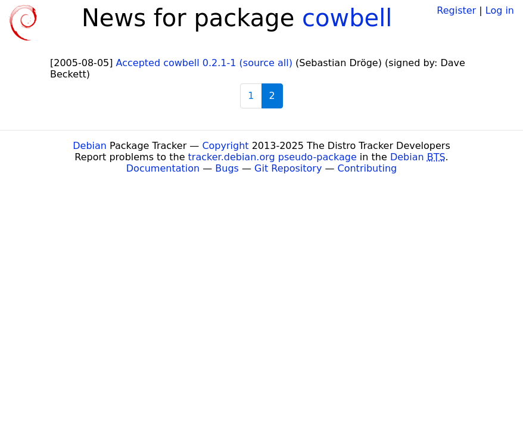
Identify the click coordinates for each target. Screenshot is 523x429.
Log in (499, 10)
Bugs (227, 168)
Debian (90, 145)
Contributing (367, 168)
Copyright (225, 145)
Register (456, 10)
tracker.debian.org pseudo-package (272, 157)
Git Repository (288, 168)
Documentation (163, 168)
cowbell (347, 18)
